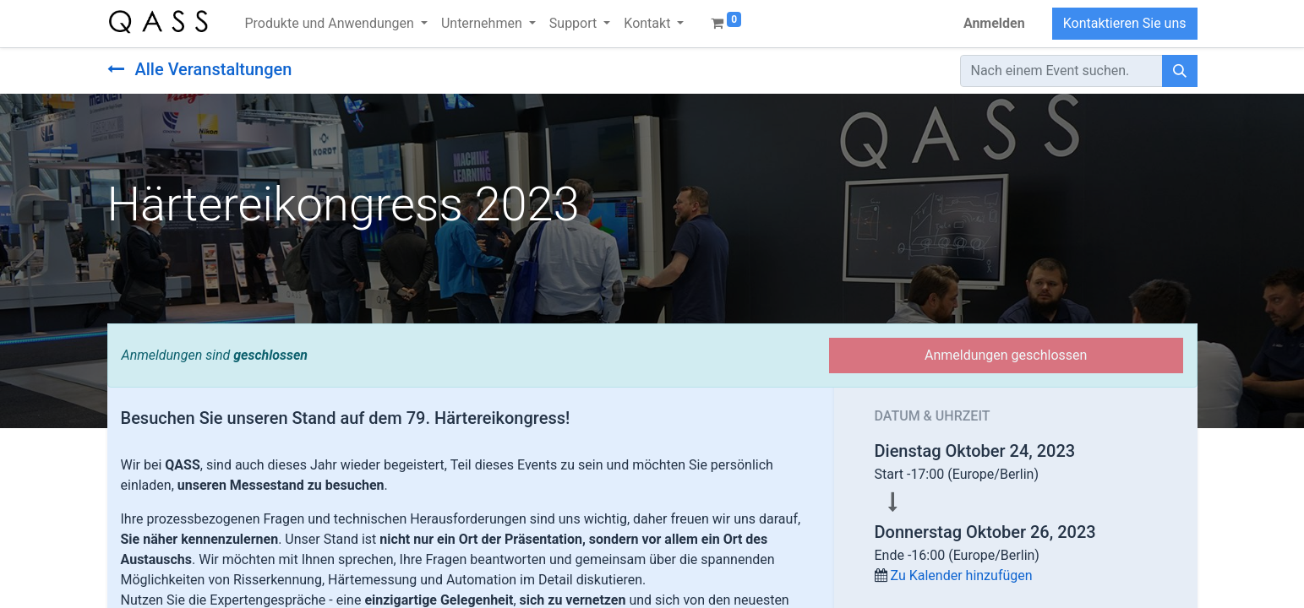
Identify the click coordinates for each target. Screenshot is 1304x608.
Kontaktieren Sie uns (1125, 23)
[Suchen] (1180, 71)
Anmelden (994, 23)
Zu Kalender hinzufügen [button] (962, 575)
